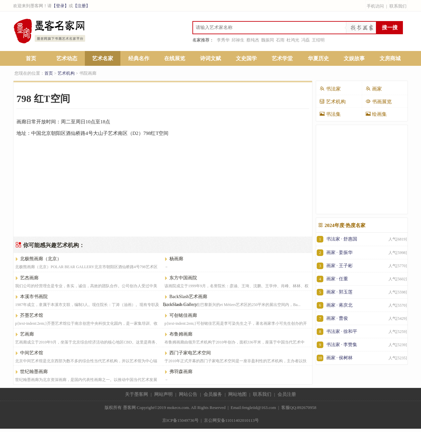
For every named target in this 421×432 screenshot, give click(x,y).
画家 (373, 88)
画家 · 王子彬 (362, 265)
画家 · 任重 (362, 278)
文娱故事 (354, 58)
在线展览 (174, 58)
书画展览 (378, 101)
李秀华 (223, 40)
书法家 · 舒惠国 (362, 239)
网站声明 (163, 394)
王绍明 (318, 40)
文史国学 (246, 58)
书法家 (330, 88)
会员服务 (213, 394)
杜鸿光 (292, 40)
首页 (31, 58)
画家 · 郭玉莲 (362, 292)
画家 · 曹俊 (362, 318)
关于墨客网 (136, 394)
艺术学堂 (282, 58)
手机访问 (375, 6)
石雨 (280, 40)
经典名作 (138, 58)
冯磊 (305, 40)
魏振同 (267, 40)
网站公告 (188, 394)
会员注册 (287, 394)
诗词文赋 (210, 58)
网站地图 (237, 394)
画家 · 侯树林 (362, 357)
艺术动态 (66, 58)
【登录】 (60, 5)
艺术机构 (66, 73)
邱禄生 (238, 40)
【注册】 (81, 5)
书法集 (330, 114)
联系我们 (398, 6)
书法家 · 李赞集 (362, 344)
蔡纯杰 (252, 40)
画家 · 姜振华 (362, 252)
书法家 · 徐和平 (362, 331)
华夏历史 (318, 58)
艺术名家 (102, 58)
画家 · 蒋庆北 (362, 305)
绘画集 (376, 114)
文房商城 (390, 58)
